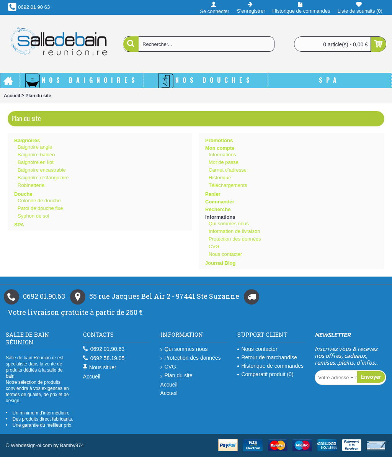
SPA (19, 225)
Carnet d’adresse (228, 170)
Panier (212, 194)
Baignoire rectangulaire (43, 177)
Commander (219, 202)
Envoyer (371, 377)
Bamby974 (72, 445)
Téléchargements (228, 185)
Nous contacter (225, 254)
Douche (23, 194)
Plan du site (38, 95)
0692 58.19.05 (104, 358)
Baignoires (27, 140)
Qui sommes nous (229, 223)
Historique (220, 177)
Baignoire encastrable (42, 170)
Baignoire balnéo (36, 154)
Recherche (217, 209)
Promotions (219, 140)
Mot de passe (223, 162)
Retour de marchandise (267, 357)
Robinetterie (31, 185)
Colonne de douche (39, 200)
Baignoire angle (35, 147)
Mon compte (220, 148)
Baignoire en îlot (36, 162)
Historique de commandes (270, 366)
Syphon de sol (33, 216)
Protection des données (235, 239)
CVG (214, 246)
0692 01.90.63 (104, 349)
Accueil (12, 95)
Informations (222, 154)
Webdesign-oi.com (31, 445)
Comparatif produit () (265, 374)
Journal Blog (220, 263)
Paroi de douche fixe (40, 208)
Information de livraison (234, 231)
